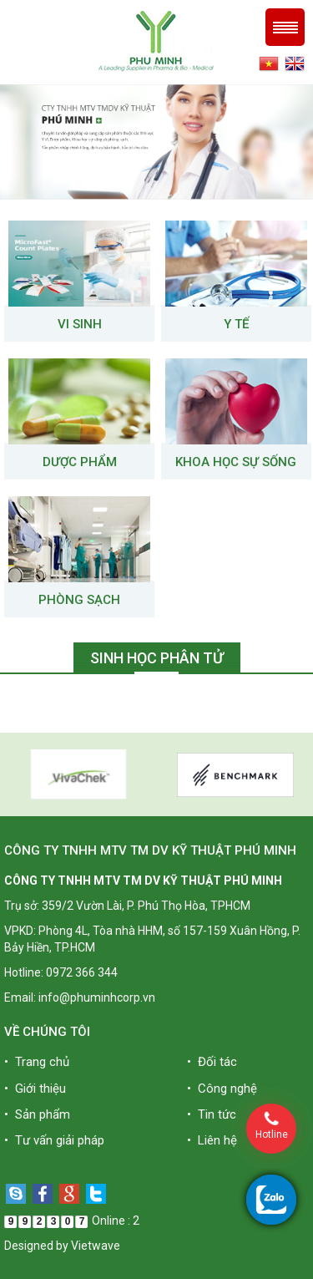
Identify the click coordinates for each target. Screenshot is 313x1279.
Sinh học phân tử (157, 658)
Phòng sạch (79, 599)
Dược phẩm (80, 461)
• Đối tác (212, 1061)
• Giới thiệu (35, 1088)
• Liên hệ (212, 1140)
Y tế (236, 324)
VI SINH (80, 324)
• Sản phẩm (37, 1114)
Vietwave (95, 1245)
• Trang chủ (36, 1061)
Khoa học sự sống (235, 461)
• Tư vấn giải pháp (54, 1140)
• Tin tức (211, 1114)
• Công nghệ (222, 1088)
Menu (285, 27)
